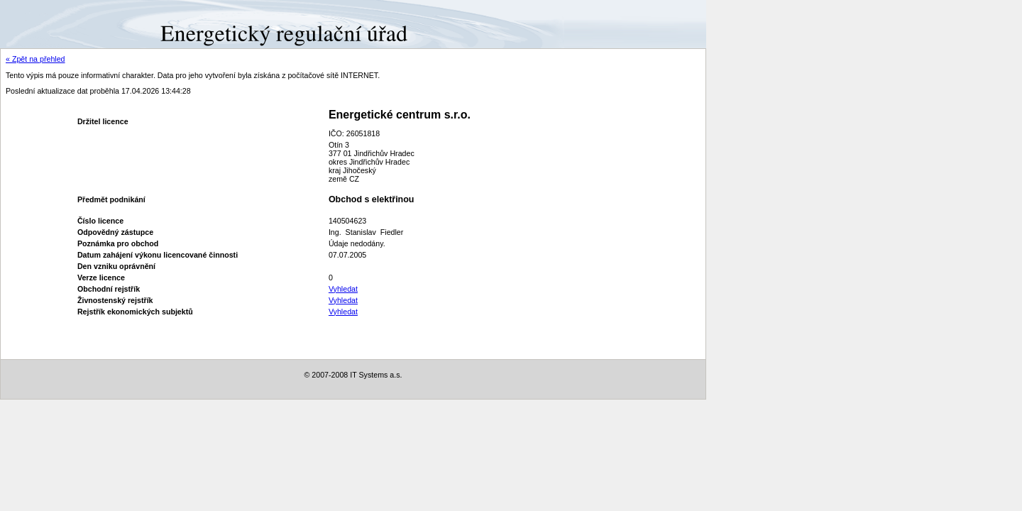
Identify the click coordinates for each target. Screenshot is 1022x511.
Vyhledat (343, 289)
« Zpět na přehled (35, 59)
